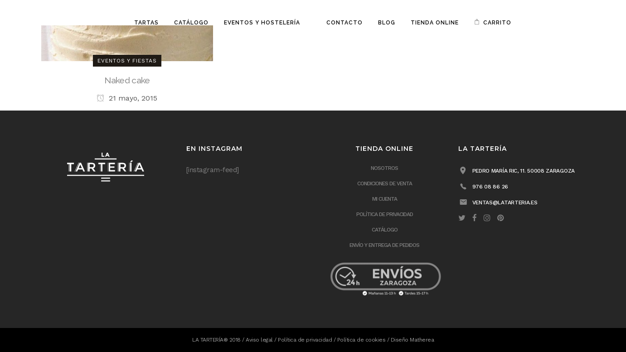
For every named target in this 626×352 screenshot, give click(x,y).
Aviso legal (259, 340)
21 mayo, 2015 (127, 98)
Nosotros (384, 168)
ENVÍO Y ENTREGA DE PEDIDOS (384, 245)
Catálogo (385, 230)
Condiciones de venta (384, 183)
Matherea (422, 340)
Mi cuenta (384, 199)
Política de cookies (361, 340)
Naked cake (127, 80)
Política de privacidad (384, 214)
